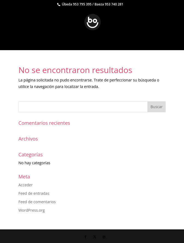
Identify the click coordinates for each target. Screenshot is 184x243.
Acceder (25, 184)
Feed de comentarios (37, 201)
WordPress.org (31, 210)
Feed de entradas (33, 193)
